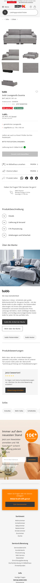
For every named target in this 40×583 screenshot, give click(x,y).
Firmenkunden (20, 566)
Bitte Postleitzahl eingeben (13, 142)
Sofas (5, 402)
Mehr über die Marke (12, 329)
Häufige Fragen (20, 577)
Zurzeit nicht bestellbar (20, 154)
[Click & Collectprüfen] (20, 171)
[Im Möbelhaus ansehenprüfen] (20, 164)
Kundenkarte (20, 550)
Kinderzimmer (20, 531)
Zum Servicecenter (20, 504)
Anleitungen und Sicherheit (19, 235)
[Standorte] (31, 7)
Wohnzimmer (20, 521)
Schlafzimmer (20, 523)
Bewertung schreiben (15, 390)
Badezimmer (20, 528)
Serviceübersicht (20, 548)
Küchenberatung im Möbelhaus (20, 563)
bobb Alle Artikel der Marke (14, 322)
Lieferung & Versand (17, 222)
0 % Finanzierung (15, 229)
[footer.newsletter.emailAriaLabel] (13, 459)
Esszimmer (20, 533)
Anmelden (32, 460)
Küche (20, 536)
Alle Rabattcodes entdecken (26, 2)
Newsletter (20, 558)
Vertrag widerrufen (20, 580)
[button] (5, 7)
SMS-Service (20, 555)
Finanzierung (20, 553)
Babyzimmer (20, 526)
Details (11, 216)
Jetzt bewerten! (21, 104)
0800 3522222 (19, 191)
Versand (13, 116)
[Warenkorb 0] (35, 7)
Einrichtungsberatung (20, 560)
